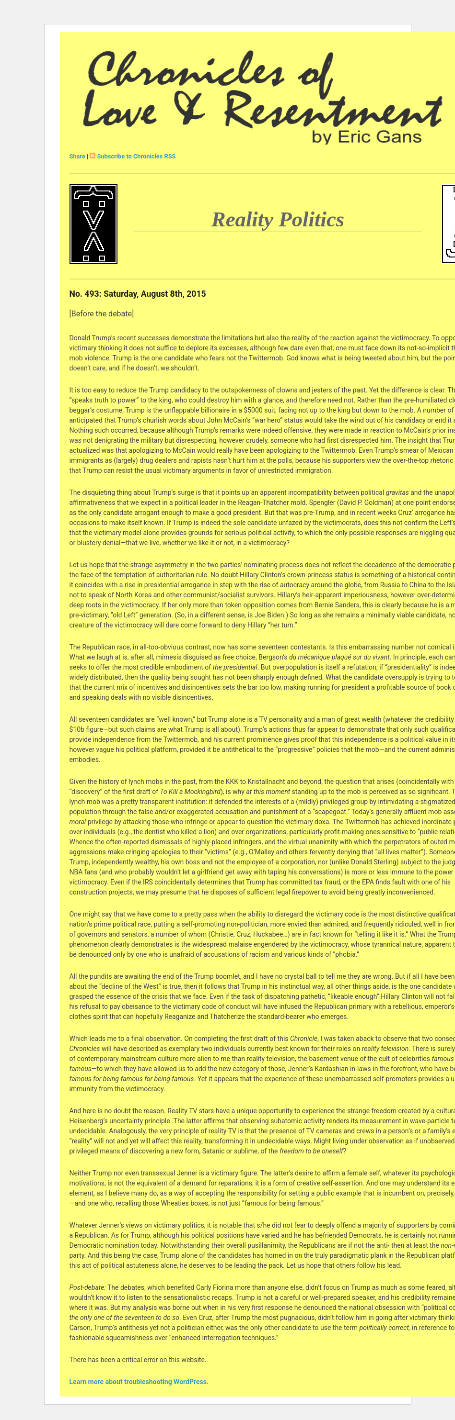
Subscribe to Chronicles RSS (136, 156)
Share (77, 156)
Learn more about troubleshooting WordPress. (139, 1382)
